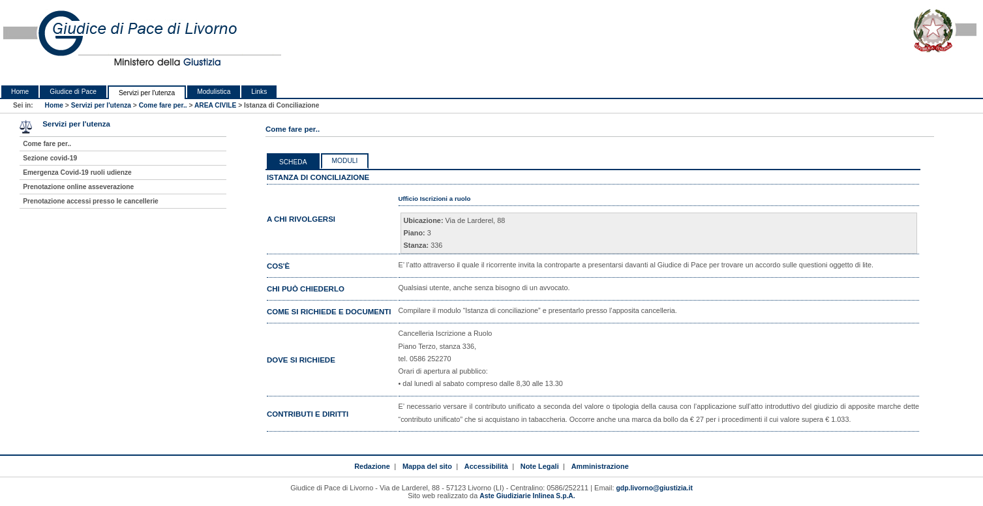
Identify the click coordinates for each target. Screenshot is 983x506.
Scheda (293, 162)
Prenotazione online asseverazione (78, 186)
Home (20, 91)
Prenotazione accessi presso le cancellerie (91, 201)
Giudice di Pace (73, 91)
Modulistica (213, 91)
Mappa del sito (427, 466)
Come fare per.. (163, 105)
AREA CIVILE (215, 105)
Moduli (345, 160)
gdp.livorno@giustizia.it (654, 488)
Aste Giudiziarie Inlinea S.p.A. (527, 495)
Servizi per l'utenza (147, 93)
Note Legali (540, 466)
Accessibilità (486, 466)
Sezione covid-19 (50, 158)
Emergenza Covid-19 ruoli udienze (77, 172)
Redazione (372, 466)
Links (259, 91)
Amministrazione (600, 466)
